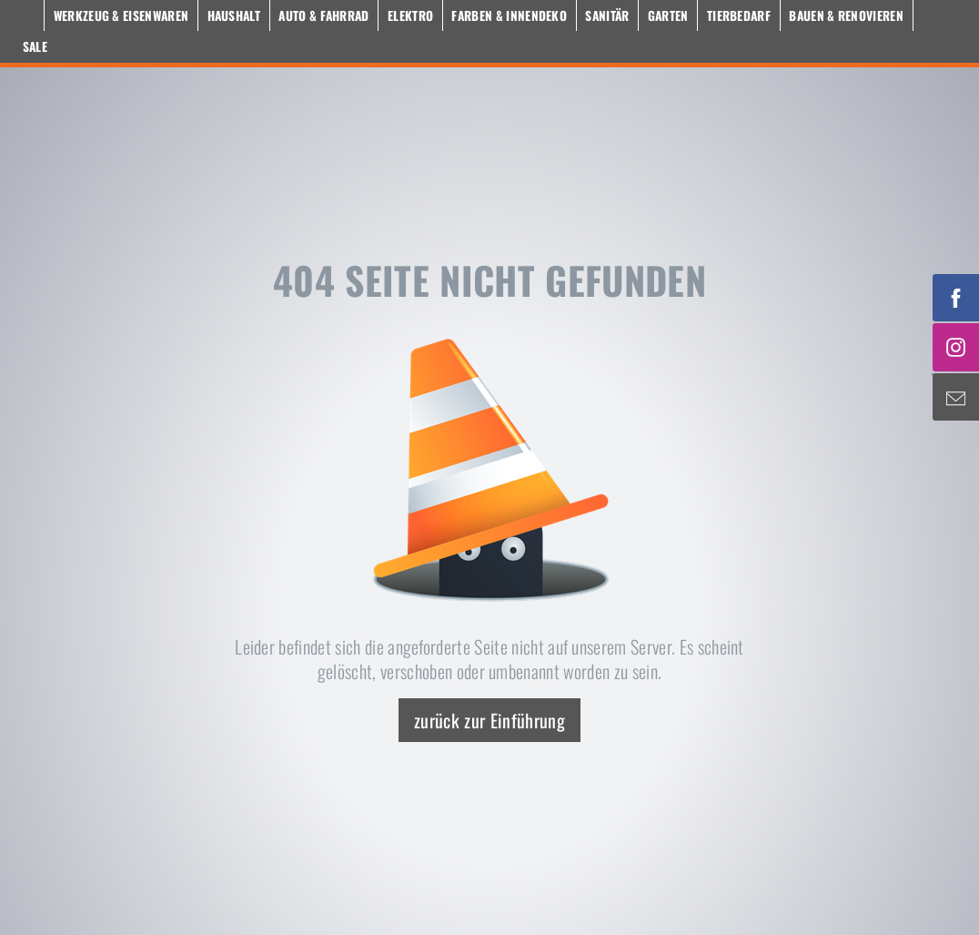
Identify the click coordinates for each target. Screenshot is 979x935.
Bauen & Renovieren (846, 15)
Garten (668, 15)
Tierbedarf (739, 15)
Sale (35, 46)
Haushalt (234, 15)
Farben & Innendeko (509, 15)
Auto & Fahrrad (323, 15)
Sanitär (607, 15)
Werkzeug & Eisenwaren (121, 15)
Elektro (410, 15)
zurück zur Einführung (489, 720)
